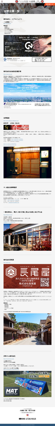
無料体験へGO (50, 4)
